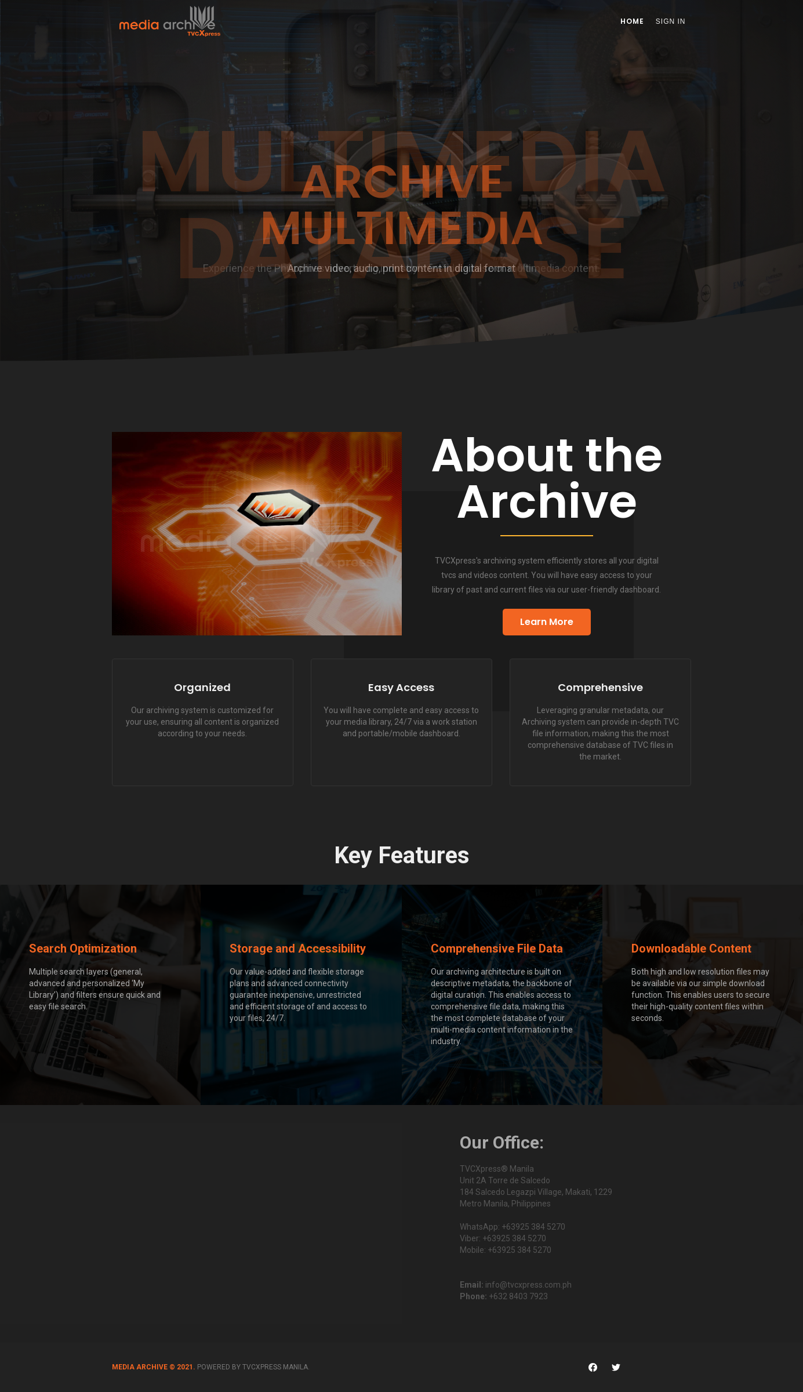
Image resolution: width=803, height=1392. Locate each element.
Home (632, 21)
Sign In (671, 21)
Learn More (546, 621)
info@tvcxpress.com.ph (528, 1284)
